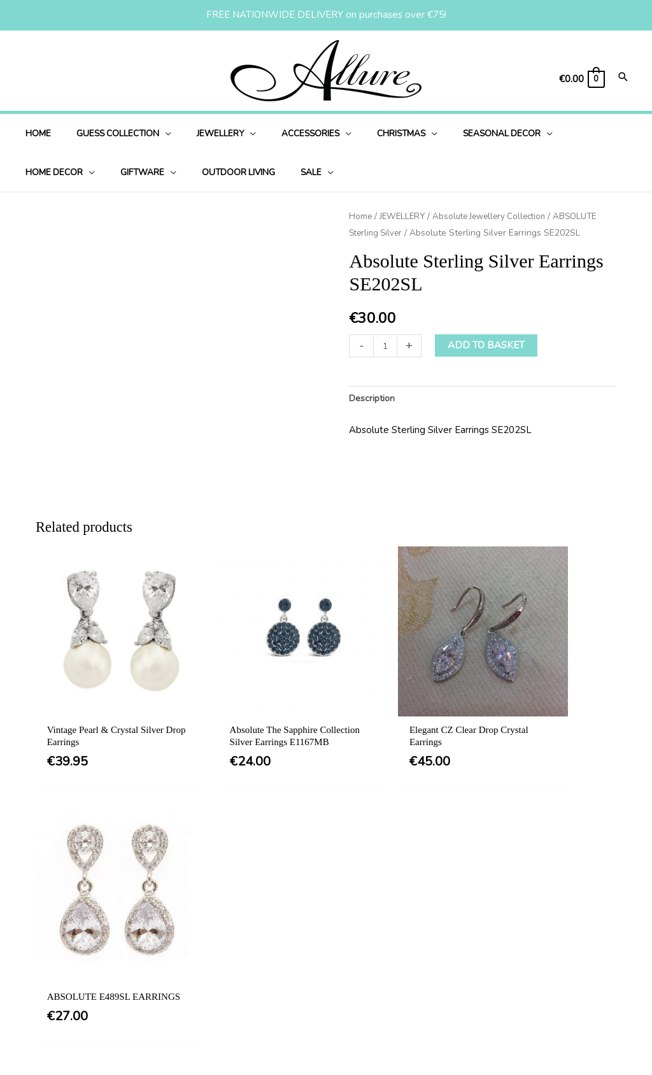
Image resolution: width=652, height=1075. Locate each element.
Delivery (318, 963)
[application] (153, 133)
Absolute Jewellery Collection (496, 216)
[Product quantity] (385, 345)
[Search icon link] (623, 78)
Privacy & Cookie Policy (351, 937)
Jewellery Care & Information (363, 1014)
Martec (611, 1049)
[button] (316, 834)
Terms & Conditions (342, 911)
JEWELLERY (404, 216)
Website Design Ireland (528, 1049)
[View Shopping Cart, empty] (581, 79)
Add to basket (487, 345)
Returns (317, 988)
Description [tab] (374, 398)
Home (360, 216)
